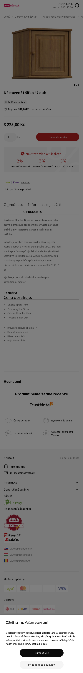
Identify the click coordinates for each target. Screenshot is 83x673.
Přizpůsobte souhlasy (41, 664)
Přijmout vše (41, 653)
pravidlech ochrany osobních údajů (30, 643)
